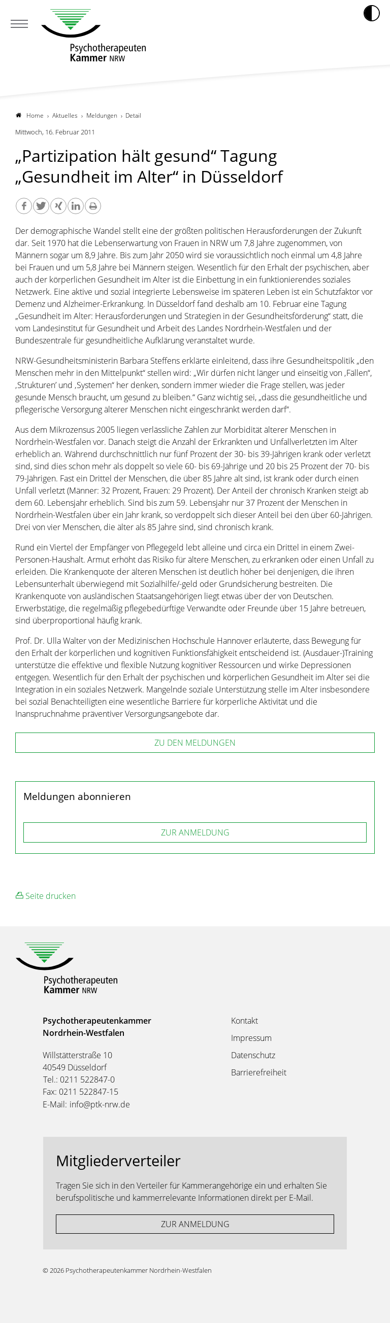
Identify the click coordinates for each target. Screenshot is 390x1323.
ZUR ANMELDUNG (195, 832)
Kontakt (244, 1020)
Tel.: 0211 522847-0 (79, 1079)
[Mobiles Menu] (19, 25)
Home (30, 115)
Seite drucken (46, 895)
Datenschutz (253, 1055)
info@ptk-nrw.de (100, 1104)
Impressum (251, 1037)
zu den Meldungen (195, 742)
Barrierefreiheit (258, 1072)
